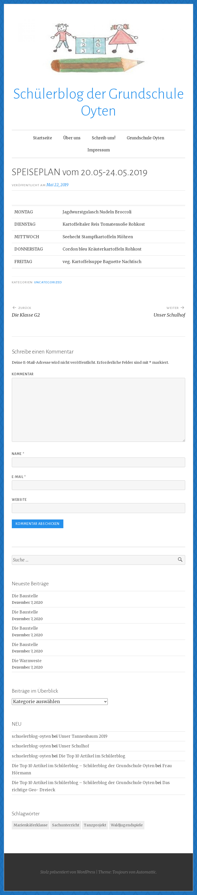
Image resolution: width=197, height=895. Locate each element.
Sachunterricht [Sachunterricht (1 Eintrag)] (65, 825)
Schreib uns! (103, 138)
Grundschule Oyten (145, 138)
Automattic (146, 872)
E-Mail (19, 477)
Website (19, 500)
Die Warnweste (27, 660)
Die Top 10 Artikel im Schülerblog (92, 756)
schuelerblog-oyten (31, 736)
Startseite (42, 138)
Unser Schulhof (74, 746)
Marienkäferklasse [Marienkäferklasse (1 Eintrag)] (30, 825)
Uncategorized (48, 282)
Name (18, 454)
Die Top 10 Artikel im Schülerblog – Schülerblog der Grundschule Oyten (83, 765)
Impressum (98, 150)
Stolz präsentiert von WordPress (67, 872)
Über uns (72, 138)
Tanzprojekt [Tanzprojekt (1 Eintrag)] (95, 825)
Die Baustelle (25, 596)
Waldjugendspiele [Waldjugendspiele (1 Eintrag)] (127, 825)
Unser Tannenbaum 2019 (83, 736)
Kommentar (23, 374)
